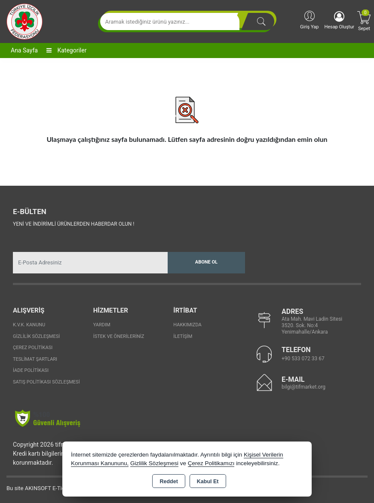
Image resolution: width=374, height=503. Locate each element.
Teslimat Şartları (35, 359)
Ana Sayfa (24, 50)
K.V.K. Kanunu (29, 325)
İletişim (182, 336)
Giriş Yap (309, 19)
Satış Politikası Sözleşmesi (46, 382)
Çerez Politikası (32, 347)
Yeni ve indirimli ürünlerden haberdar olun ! (73, 224)
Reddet (168, 481)
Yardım (101, 325)
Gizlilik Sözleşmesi (36, 336)
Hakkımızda (187, 325)
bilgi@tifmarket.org (303, 387)
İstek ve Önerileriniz (118, 336)
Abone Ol (206, 262)
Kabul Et (208, 481)
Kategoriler (66, 50)
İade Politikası (31, 370)
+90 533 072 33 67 (303, 359)
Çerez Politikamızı (211, 463)
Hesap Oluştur (339, 20)
